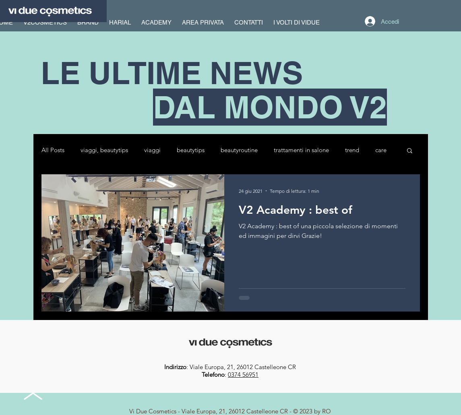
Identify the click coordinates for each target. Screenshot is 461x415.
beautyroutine (239, 150)
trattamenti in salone (301, 150)
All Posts (52, 150)
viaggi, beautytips (104, 150)
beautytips (191, 150)
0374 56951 (243, 374)
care (381, 150)
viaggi (152, 150)
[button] (409, 151)
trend (352, 150)
